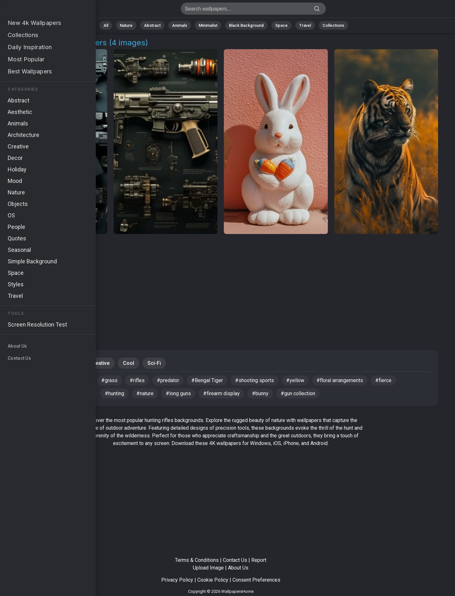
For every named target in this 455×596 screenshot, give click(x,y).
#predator (168, 380)
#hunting (114, 393)
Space (281, 25)
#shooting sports (254, 380)
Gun (44, 363)
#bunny (260, 393)
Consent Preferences (256, 580)
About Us (238, 568)
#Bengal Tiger (207, 380)
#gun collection (298, 393)
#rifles (137, 380)
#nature (145, 393)
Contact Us (235, 560)
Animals (179, 25)
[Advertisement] (220, 284)
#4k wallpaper (77, 393)
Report (258, 560)
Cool (128, 363)
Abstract (152, 25)
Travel (305, 25)
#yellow (295, 380)
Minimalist (208, 25)
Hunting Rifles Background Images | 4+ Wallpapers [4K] (38, 10)
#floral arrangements (339, 380)
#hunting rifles (73, 380)
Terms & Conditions (197, 560)
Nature (126, 25)
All (105, 25)
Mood (70, 363)
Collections (333, 25)
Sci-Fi (154, 363)
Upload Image (208, 568)
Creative (100, 363)
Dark (21, 363)
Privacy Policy (177, 580)
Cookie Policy (212, 580)
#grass (109, 380)
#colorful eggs (32, 393)
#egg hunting (30, 380)
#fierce (383, 380)
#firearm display (221, 393)
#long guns (178, 393)
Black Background (246, 25)
